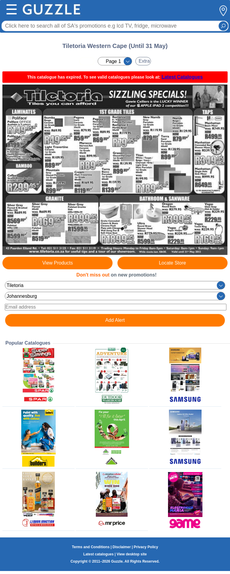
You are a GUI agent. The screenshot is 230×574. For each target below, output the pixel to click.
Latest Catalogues (182, 76)
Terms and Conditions (91, 547)
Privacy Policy (146, 547)
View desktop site (131, 554)
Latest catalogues (98, 554)
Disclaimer (122, 547)
